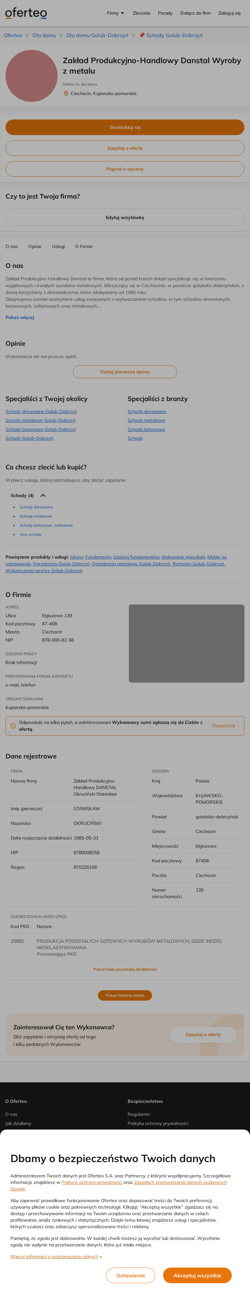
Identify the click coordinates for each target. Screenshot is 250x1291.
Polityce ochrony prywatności (92, 1182)
